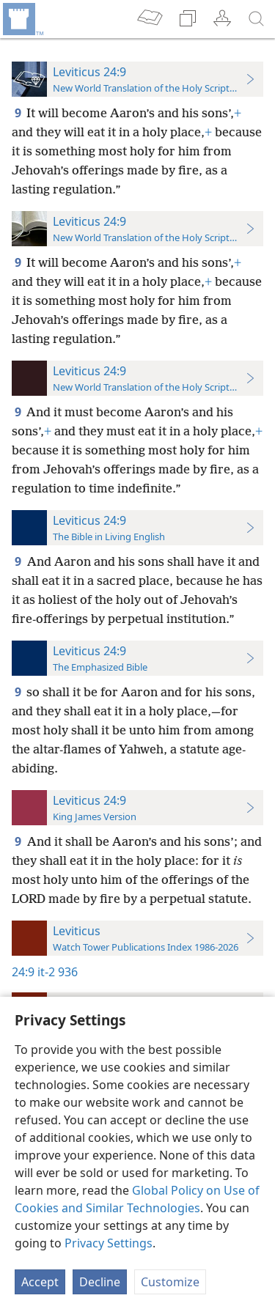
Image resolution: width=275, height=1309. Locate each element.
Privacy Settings (109, 1243)
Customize (170, 1282)
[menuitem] (22, 19)
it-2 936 (57, 972)
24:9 (23, 972)
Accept (40, 1282)
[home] (22, 19)
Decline (99, 1282)
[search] (256, 19)
